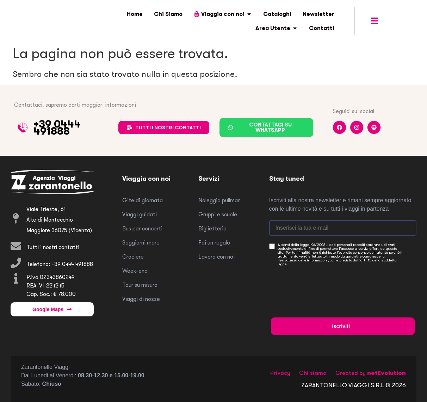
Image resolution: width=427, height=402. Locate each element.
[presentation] (324, 284)
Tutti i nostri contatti (52, 247)
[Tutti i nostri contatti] (16, 246)
